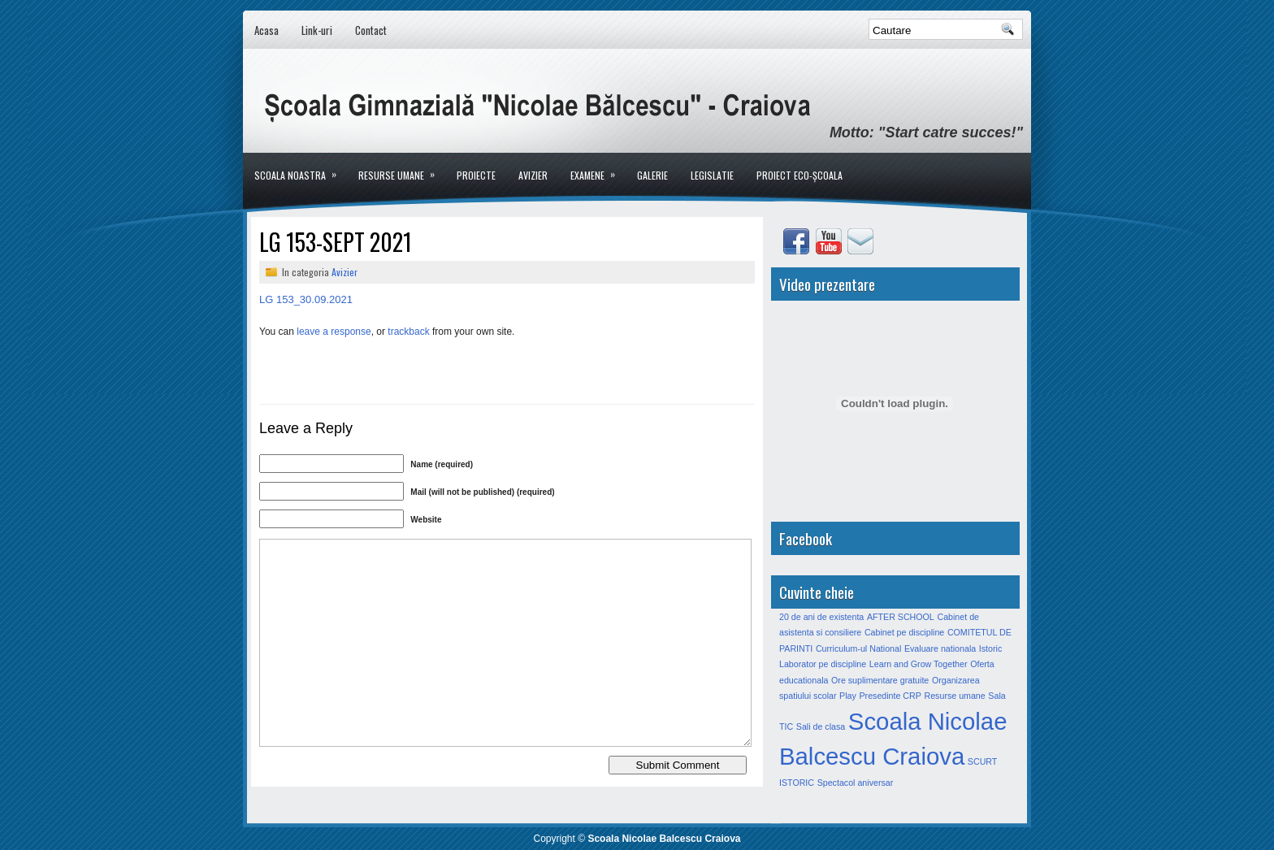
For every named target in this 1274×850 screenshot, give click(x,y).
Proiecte (476, 175)
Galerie (652, 175)
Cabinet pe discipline (904, 632)
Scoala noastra (300, 167)
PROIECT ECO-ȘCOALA (799, 175)
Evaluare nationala (940, 648)
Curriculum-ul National (858, 648)
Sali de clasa (820, 726)
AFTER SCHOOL (900, 617)
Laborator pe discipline (822, 664)
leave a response (333, 331)
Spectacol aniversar (855, 782)
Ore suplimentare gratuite (880, 680)
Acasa (266, 30)
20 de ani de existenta (821, 617)
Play (847, 695)
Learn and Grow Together (918, 664)
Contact (371, 30)
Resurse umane (401, 167)
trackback (408, 331)
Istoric (990, 648)
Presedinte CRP (890, 695)
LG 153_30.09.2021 (306, 299)
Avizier (533, 175)
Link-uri (316, 30)
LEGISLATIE (712, 175)
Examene (598, 167)
